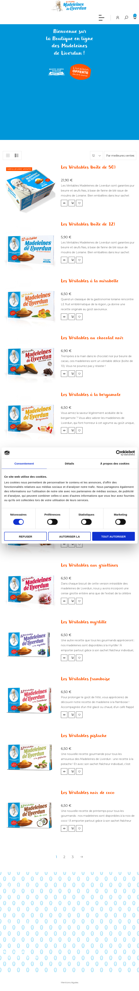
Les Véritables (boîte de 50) (88, 167)
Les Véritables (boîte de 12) (88, 224)
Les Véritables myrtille (84, 622)
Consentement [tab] (24, 463)
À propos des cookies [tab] (114, 463)
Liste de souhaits (14, 942)
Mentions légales (69, 982)
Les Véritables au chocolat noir (92, 338)
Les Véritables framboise (85, 679)
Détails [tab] (69, 463)
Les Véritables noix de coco (88, 793)
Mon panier (10, 936)
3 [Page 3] (73, 857)
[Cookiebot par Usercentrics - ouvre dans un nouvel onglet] (118, 453)
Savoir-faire (10, 894)
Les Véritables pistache (84, 736)
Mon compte (11, 930)
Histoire (8, 900)
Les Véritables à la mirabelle (89, 281)
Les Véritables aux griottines (89, 565)
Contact (8, 918)
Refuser (25, 536)
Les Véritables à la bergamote (91, 395)
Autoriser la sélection (69, 538)
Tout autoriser (113, 536)
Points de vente (13, 906)
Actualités (9, 912)
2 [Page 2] (64, 857)
